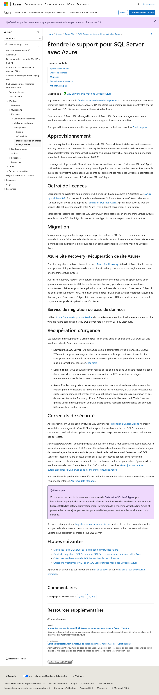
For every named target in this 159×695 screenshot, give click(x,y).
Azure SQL (70, 34)
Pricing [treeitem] (19, 131)
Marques (101, 687)
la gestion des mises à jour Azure (92, 524)
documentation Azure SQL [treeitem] (19, 50)
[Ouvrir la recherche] (138, 4)
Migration (54, 76)
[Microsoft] (6, 4)
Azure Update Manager (82, 480)
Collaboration (88, 683)
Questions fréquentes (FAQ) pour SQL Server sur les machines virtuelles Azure (95, 562)
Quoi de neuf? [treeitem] (15, 96)
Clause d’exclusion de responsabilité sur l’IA (24, 683)
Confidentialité (105, 683)
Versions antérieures (58, 683)
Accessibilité (85, 687)
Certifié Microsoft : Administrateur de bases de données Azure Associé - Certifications (89, 643)
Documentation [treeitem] (16, 92)
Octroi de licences (58, 72)
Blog (73, 683)
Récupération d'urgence (61, 80)
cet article (91, 362)
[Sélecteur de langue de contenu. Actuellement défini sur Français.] (11, 676)
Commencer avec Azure (142, 12)
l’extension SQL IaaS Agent (102, 202)
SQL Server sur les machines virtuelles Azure (99, 34)
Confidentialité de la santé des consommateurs (26, 687)
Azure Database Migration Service (74, 317)
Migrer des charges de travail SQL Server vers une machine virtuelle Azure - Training (88, 628)
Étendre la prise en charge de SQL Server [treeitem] (28, 142)
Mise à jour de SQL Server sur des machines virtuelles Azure (85, 549)
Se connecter (149, 3)
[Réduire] (38, 32)
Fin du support (140, 127)
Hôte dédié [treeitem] (21, 136)
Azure (58, 34)
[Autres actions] (151, 34)
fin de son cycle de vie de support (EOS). (99, 100)
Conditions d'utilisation (65, 687)
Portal (123, 12)
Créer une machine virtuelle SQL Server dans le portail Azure (86, 558)
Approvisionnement (59, 68)
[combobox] (23, 38)
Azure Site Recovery (107, 264)
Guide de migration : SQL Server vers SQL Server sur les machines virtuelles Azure (97, 554)
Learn (50, 34)
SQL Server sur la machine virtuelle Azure (89, 93)
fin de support (100, 569)
